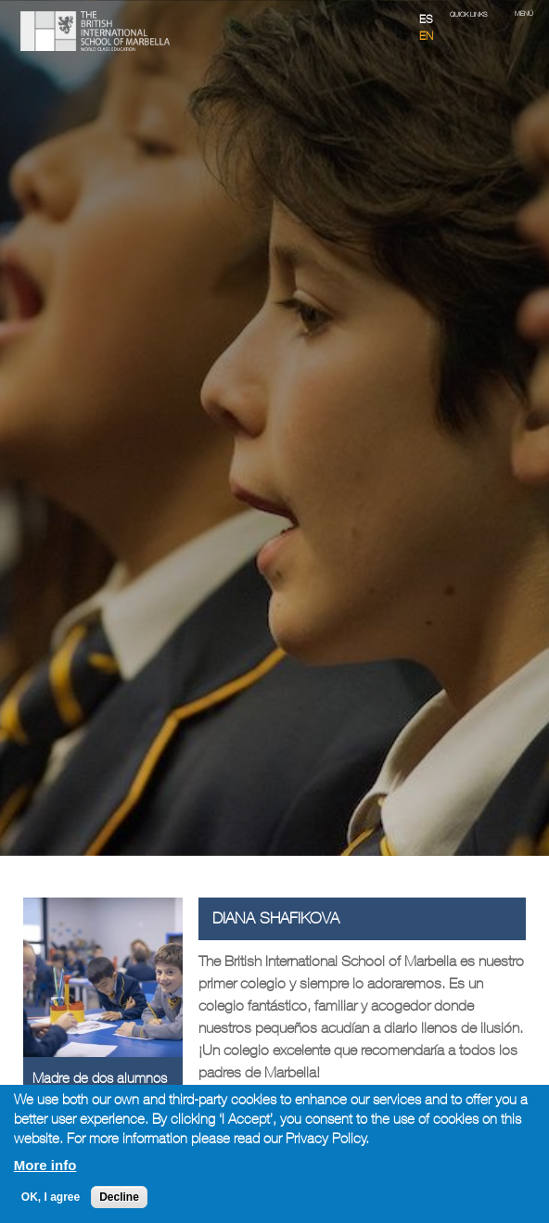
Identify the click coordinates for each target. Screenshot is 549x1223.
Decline (119, 1197)
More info (45, 1165)
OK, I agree (50, 1197)
